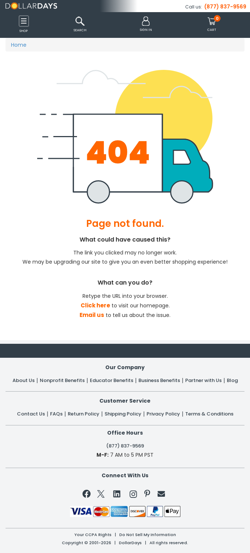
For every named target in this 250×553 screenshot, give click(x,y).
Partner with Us (203, 380)
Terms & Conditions (209, 414)
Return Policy (83, 414)
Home (19, 45)
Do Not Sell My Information (147, 535)
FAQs (56, 414)
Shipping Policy (123, 414)
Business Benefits (159, 380)
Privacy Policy (163, 414)
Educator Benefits (111, 380)
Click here (95, 305)
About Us (24, 380)
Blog (232, 380)
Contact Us (31, 414)
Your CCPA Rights (93, 535)
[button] (146, 24)
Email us (92, 315)
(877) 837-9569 (225, 6)
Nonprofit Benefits (62, 380)
